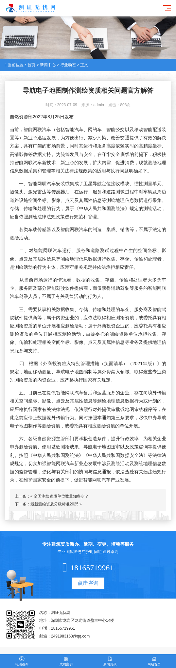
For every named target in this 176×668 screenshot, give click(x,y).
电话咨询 (22, 661)
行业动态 (68, 65)
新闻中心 (48, 65)
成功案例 (66, 661)
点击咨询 (88, 583)
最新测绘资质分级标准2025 (54, 504)
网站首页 (154, 661)
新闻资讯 (110, 661)
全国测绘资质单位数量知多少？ (61, 496)
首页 (31, 65)
